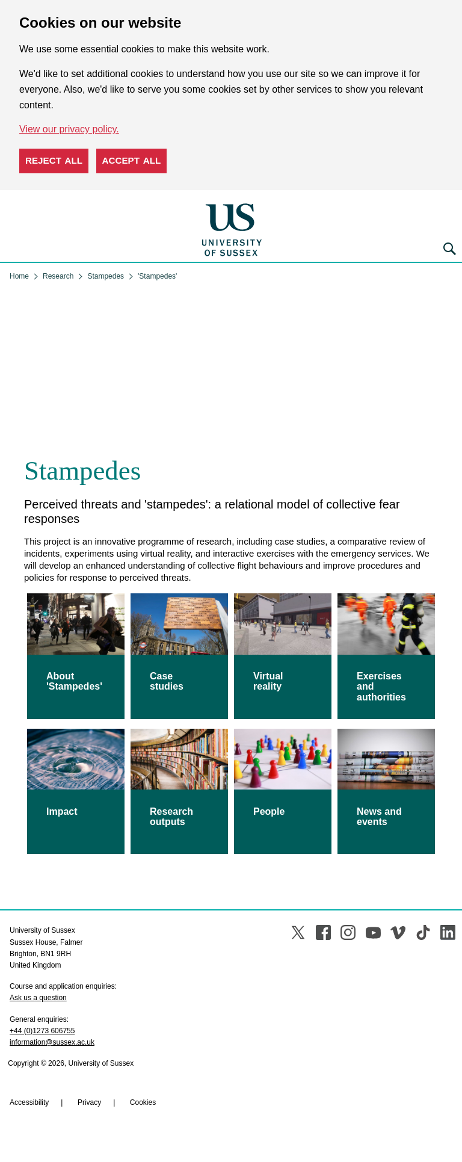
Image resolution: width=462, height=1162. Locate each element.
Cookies (143, 1102)
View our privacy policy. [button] (69, 129)
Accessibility (29, 1102)
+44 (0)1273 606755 (42, 1031)
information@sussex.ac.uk (52, 1042)
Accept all (131, 160)
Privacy (89, 1102)
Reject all (53, 160)
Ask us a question (38, 998)
